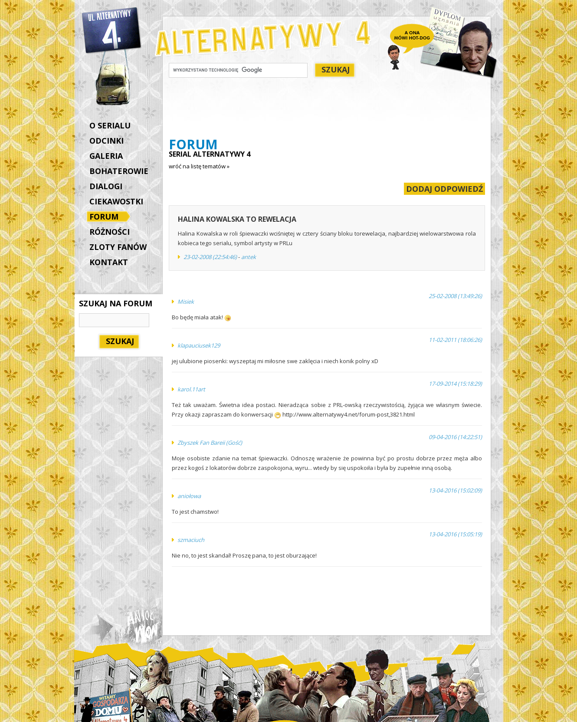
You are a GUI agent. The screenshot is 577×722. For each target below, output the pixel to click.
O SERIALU (110, 125)
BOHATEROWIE (118, 171)
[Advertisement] (327, 108)
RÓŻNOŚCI (109, 231)
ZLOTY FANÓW (118, 247)
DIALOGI (105, 186)
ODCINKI (106, 140)
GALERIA (106, 156)
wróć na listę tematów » (199, 166)
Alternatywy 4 (112, 30)
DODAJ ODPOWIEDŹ (444, 189)
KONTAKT (108, 262)
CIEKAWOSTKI (116, 201)
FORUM (106, 217)
